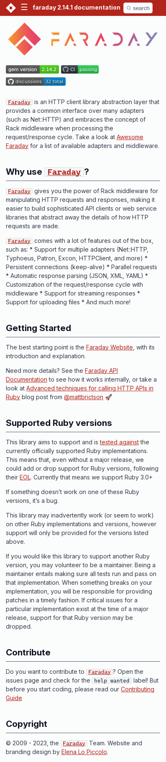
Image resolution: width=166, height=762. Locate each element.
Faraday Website (109, 347)
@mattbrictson (83, 396)
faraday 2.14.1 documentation (76, 7)
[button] (24, 8)
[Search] (138, 8)
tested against (119, 442)
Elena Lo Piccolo (84, 751)
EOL (25, 477)
